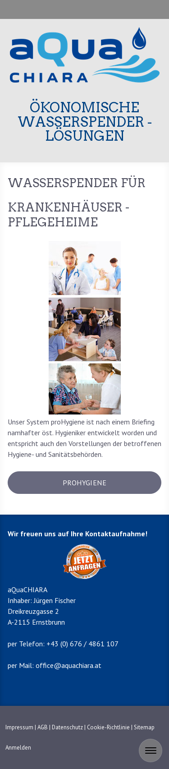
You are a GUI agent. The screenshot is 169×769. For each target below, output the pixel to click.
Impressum (19, 727)
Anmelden (18, 747)
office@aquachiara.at (68, 665)
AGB (42, 727)
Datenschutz (67, 727)
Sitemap (144, 727)
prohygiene (84, 482)
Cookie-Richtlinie (108, 727)
